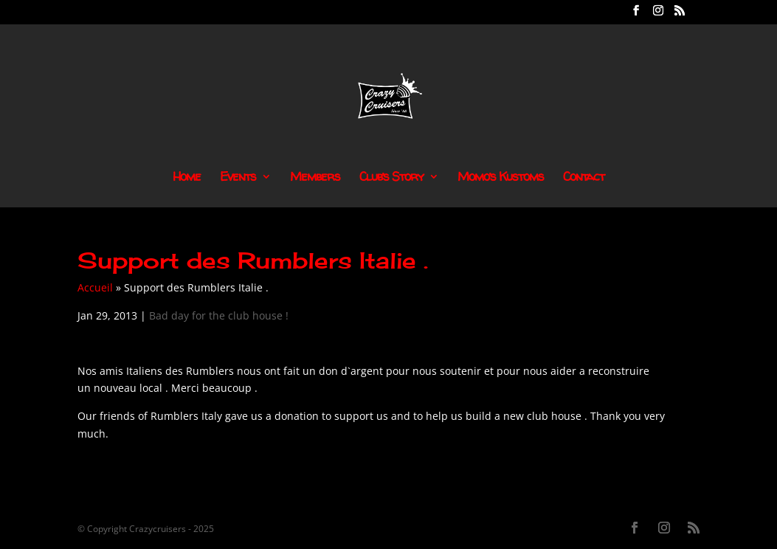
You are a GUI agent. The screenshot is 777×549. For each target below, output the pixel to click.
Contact (583, 177)
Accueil (95, 287)
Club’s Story (391, 177)
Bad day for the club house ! (219, 315)
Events (238, 177)
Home (187, 177)
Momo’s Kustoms (500, 177)
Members (315, 177)
